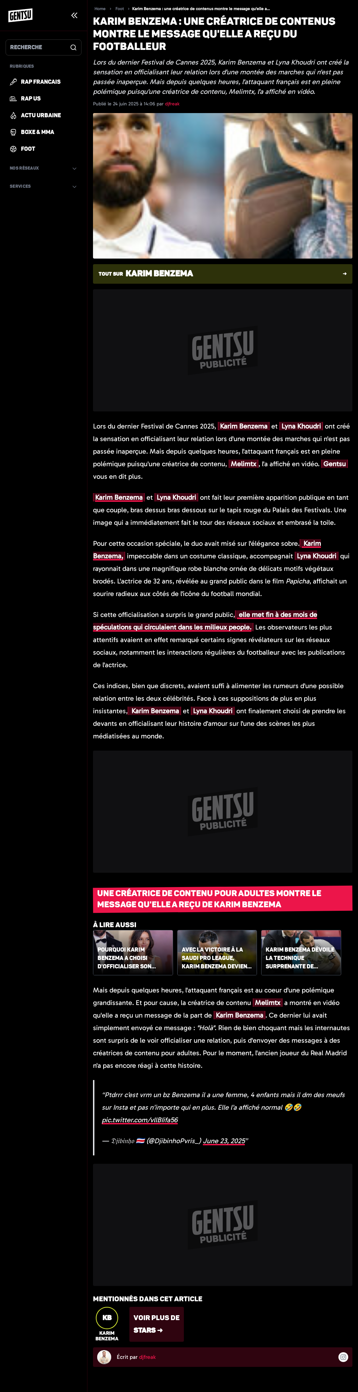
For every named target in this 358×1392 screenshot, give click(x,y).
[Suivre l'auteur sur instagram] (343, 1357)
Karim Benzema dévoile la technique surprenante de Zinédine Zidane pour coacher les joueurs (300, 958)
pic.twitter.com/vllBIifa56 (140, 1120)
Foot (119, 8)
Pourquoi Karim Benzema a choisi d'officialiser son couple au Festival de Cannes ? (130, 958)
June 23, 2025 (224, 1141)
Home (100, 8)
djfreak (172, 104)
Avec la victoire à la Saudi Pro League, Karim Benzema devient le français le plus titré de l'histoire (216, 958)
